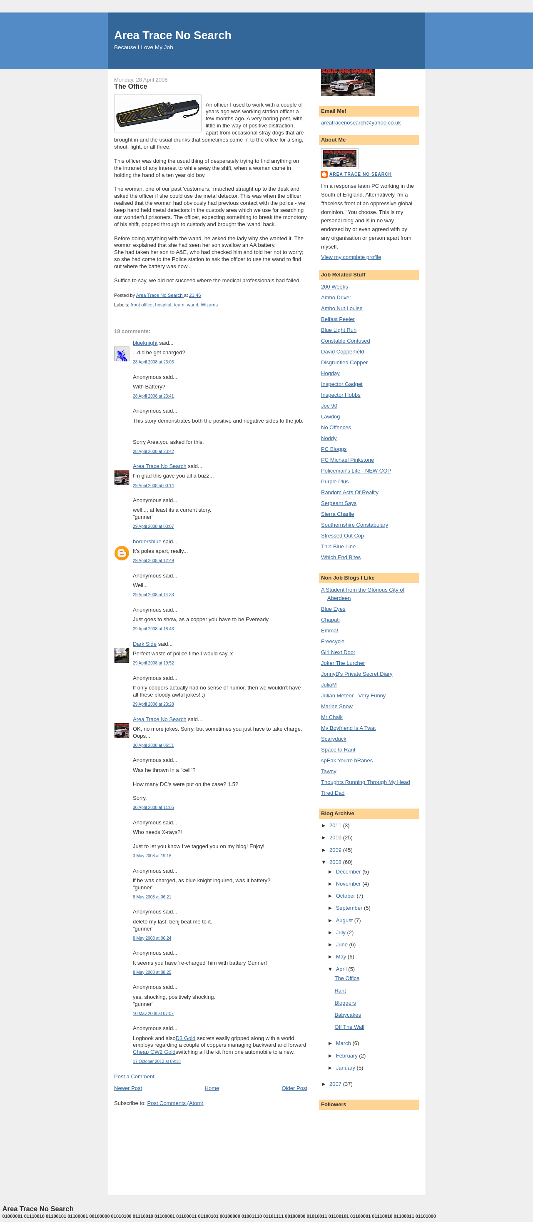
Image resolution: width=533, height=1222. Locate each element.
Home (212, 1088)
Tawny (328, 771)
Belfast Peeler (338, 319)
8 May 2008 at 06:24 (152, 938)
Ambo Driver (336, 297)
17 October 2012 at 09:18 (157, 1061)
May (342, 956)
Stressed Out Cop (342, 536)
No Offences (336, 427)
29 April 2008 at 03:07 (153, 526)
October (346, 896)
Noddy (329, 438)
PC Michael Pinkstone (347, 460)
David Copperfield (342, 351)
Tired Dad (333, 793)
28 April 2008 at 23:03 (153, 362)
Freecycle (332, 641)
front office (142, 304)
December (349, 872)
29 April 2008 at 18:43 (153, 629)
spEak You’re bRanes (347, 760)
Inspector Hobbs (341, 395)
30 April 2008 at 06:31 (153, 745)
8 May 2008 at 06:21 (152, 897)
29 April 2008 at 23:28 (153, 704)
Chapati (330, 620)
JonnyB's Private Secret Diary (357, 674)
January (346, 1068)
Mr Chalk (332, 717)
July (341, 932)
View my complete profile (351, 257)
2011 (336, 825)
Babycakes (347, 1015)
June (342, 944)
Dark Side (145, 644)
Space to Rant (338, 750)
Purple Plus (335, 481)
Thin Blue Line (338, 546)
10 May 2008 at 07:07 (153, 1013)
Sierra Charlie (337, 514)
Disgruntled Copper (344, 362)
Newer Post (128, 1088)
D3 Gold (186, 1038)
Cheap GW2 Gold (154, 1052)
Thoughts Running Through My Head (365, 782)
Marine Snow (337, 706)
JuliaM (329, 685)
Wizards (209, 304)
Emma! (329, 630)
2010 (336, 837)
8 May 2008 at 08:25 (152, 972)
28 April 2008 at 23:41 (153, 396)
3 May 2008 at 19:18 (152, 856)
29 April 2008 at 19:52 (153, 663)
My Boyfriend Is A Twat (348, 728)
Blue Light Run (338, 330)
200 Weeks (334, 287)
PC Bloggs (333, 449)
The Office (346, 978)
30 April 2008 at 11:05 (153, 807)
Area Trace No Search (173, 35)
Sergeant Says (338, 503)
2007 (336, 1084)
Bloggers (345, 1003)
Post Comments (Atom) (175, 1103)
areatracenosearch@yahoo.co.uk (361, 122)
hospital (163, 304)
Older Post (294, 1088)
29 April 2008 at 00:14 (153, 485)
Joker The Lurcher (343, 663)
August (345, 920)
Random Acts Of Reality (350, 492)
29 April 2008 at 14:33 (153, 594)
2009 (336, 850)
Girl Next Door (338, 652)
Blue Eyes (333, 609)
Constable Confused (345, 341)
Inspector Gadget (342, 384)
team (179, 304)
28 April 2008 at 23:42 (153, 451)
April (342, 969)
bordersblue (147, 541)
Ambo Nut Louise (342, 308)
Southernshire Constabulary (354, 525)
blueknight (145, 343)
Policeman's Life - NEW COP (356, 471)
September (350, 908)
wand (192, 304)
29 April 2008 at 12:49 (153, 560)
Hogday (330, 373)
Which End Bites (341, 557)
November (349, 884)
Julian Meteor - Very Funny (353, 695)
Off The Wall (349, 1027)
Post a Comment (134, 1076)
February (347, 1056)
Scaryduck (333, 739)
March (344, 1043)
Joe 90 (329, 406)
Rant (340, 991)
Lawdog (330, 416)
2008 (336, 862)
